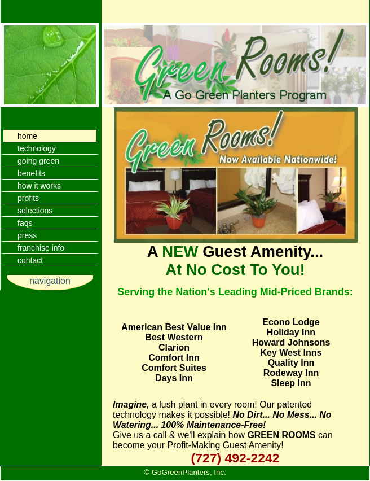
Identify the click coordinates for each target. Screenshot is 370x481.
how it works (39, 185)
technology (36, 148)
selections (34, 210)
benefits (31, 173)
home (27, 136)
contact (30, 260)
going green (38, 160)
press (27, 235)
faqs (24, 223)
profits (28, 198)
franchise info (40, 247)
